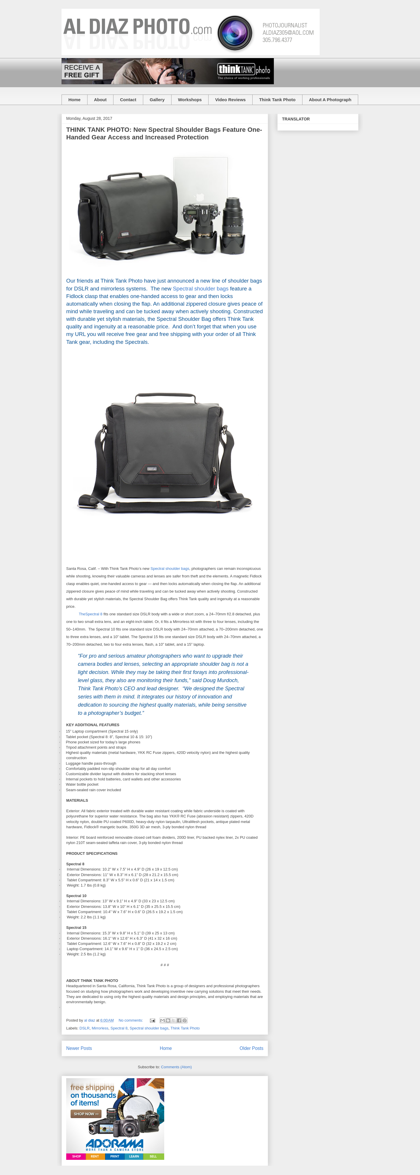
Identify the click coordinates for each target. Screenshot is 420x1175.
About (100, 99)
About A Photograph (330, 99)
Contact (128, 99)
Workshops (190, 99)
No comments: (131, 1020)
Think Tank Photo (277, 99)
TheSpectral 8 (90, 614)
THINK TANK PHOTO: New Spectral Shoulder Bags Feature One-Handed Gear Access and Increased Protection (164, 133)
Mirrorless (100, 1028)
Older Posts (251, 1048)
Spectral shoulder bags (201, 289)
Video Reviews (230, 99)
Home (75, 99)
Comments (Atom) (176, 1067)
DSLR (85, 1028)
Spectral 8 (119, 1028)
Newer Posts (79, 1048)
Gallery (157, 99)
